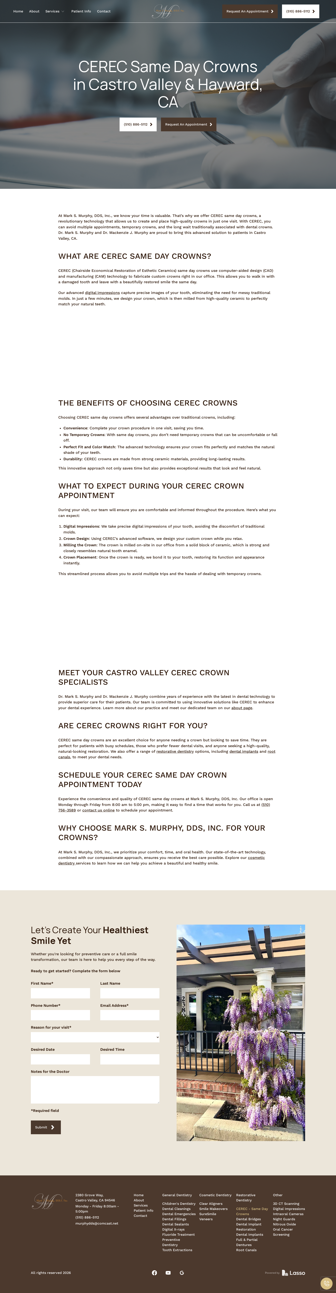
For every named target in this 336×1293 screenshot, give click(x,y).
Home (18, 11)
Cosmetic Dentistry (215, 1195)
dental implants (244, 751)
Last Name (110, 983)
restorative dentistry (175, 751)
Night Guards (284, 1219)
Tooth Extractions (177, 1250)
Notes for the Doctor (50, 1071)
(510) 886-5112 (87, 1217)
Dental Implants (249, 1234)
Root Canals (246, 1250)
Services (141, 1205)
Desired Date (43, 1049)
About (34, 11)
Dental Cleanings (176, 1209)
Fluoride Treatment (178, 1234)
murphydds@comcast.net (96, 1223)
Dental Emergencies (179, 1214)
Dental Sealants (175, 1224)
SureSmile (207, 1214)
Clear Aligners (210, 1204)
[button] (327, 1284)
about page (241, 708)
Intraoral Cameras (288, 1214)
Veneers (206, 1219)
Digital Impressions (289, 1209)
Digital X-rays (173, 1229)
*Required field (45, 1110)
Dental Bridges (248, 1219)
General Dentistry (177, 1195)
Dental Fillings (174, 1219)
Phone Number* (45, 1005)
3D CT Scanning (286, 1204)
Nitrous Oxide (284, 1224)
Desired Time (112, 1049)
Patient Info (81, 11)
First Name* (42, 983)
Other (278, 1195)
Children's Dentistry (178, 1204)
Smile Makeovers (213, 1209)
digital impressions (102, 293)
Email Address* (114, 1005)
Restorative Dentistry (245, 1197)
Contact (104, 11)
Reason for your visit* (51, 1027)
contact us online (98, 810)
